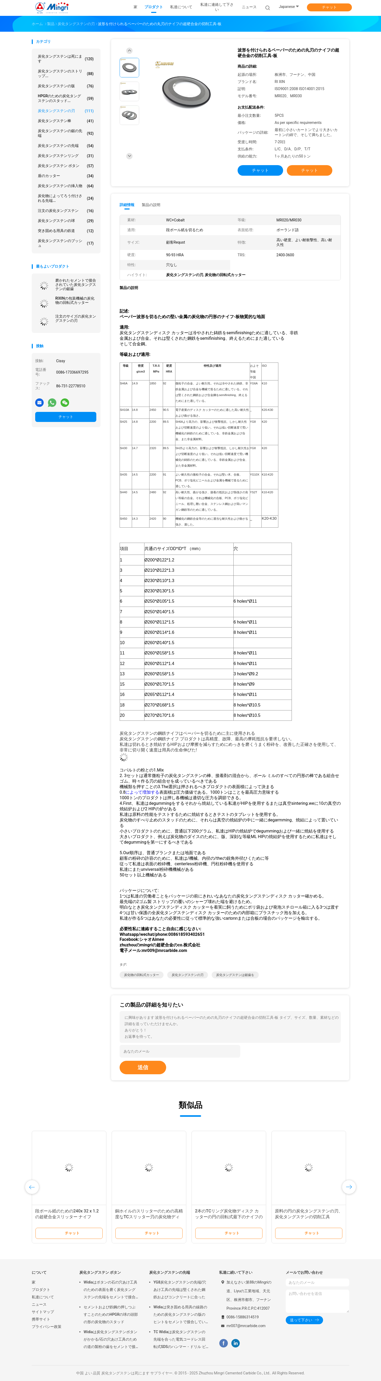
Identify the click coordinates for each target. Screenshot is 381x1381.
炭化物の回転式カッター (141, 975)
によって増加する (142, 792)
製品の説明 (151, 205)
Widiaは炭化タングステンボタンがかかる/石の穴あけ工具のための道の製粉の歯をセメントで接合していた (110, 1340)
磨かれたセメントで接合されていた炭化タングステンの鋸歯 (75, 284)
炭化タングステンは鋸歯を (235, 975)
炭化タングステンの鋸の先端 (66, 133)
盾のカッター (66, 176)
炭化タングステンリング (66, 156)
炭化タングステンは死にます (66, 58)
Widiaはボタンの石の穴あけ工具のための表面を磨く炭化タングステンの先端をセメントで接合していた (110, 1290)
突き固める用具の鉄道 (66, 231)
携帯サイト (41, 1319)
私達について (43, 1297)
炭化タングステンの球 (66, 221)
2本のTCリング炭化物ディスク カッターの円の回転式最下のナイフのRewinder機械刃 (229, 1216)
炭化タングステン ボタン (66, 166)
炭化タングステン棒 (66, 121)
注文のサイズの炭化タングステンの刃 (75, 318)
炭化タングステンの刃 (66, 111)
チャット (329, 7)
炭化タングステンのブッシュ (66, 243)
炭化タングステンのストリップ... (66, 73)
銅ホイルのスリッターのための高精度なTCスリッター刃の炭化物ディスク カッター (149, 1216)
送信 (143, 1067)
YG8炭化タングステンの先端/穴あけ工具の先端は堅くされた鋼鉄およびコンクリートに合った (179, 1289)
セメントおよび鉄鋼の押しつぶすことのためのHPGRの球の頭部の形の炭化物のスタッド (111, 1314)
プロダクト (41, 1289)
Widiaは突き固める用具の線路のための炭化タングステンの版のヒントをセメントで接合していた (180, 1315)
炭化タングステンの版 (66, 86)
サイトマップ (43, 1312)
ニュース (39, 1304)
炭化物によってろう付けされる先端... (66, 198)
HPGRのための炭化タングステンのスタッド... (66, 98)
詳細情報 (127, 205)
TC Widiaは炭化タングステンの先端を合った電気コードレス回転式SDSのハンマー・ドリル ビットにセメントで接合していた (179, 1340)
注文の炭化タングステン (66, 210)
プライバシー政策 (46, 1326)
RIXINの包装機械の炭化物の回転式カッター (74, 300)
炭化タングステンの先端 (66, 145)
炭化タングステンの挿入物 (66, 186)
